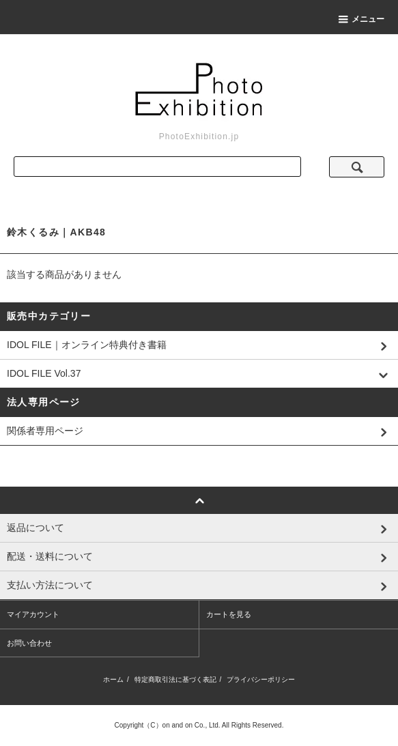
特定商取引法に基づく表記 (175, 679)
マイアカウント (33, 614)
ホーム (113, 679)
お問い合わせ (29, 643)
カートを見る (228, 614)
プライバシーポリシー (261, 679)
